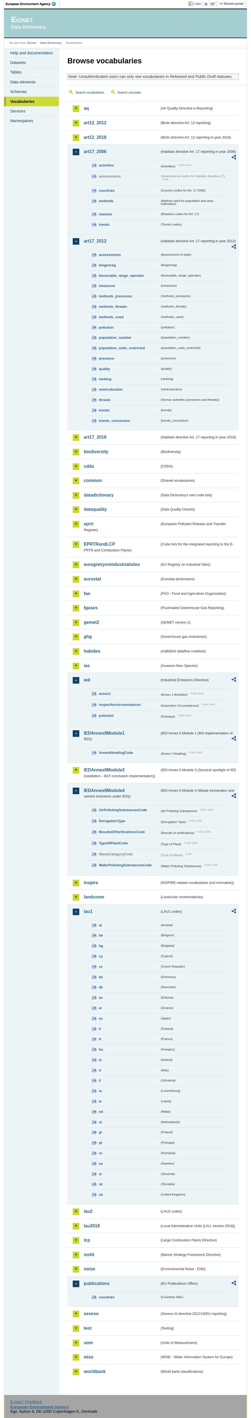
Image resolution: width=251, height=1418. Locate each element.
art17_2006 (95, 151)
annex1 (105, 694)
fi (100, 1029)
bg (101, 946)
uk (101, 1195)
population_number (115, 338)
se (101, 1164)
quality (104, 369)
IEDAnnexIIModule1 (104, 733)
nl (100, 1122)
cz (101, 967)
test (87, 1328)
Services (17, 111)
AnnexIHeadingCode (116, 753)
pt (100, 1143)
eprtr (89, 523)
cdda (89, 466)
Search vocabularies (89, 92)
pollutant (106, 716)
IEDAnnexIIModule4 (104, 790)
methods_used (111, 317)
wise (88, 1357)
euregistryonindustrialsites (112, 564)
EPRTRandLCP (99, 544)
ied (87, 680)
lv (100, 1101)
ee (101, 998)
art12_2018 (95, 137)
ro (100, 1153)
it (100, 1070)
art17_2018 (95, 437)
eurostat (92, 579)
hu (101, 1049)
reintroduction (110, 389)
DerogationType (112, 821)
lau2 (88, 1211)
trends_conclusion (114, 421)
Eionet (31, 42)
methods (106, 201)
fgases (91, 607)
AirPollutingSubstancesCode (123, 810)
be (101, 935)
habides (92, 651)
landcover (94, 897)
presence (106, 358)
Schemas (18, 91)
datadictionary (98, 495)
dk (101, 987)
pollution (106, 327)
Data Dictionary (51, 42)
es (101, 1018)
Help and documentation (31, 53)
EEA (32, 4)
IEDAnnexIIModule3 (104, 770)
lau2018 (92, 1226)
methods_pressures (115, 296)
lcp (87, 1240)
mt (101, 1112)
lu (100, 1091)
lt (100, 1080)
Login (197, 3)
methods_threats (113, 307)
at (100, 925)
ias (87, 665)
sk (101, 1184)
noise (89, 1269)
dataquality (95, 509)
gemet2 (91, 622)
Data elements (23, 82)
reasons (105, 214)
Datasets (18, 62)
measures (107, 286)
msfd (89, 1254)
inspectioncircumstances (120, 705)
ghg (88, 636)
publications (96, 1283)
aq (86, 108)
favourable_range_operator (121, 276)
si (100, 1174)
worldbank (95, 1371)
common (93, 480)
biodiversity (96, 451)
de (101, 977)
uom (88, 1342)
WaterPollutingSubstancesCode (125, 865)
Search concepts (129, 92)
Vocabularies (22, 101)
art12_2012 (95, 122)
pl (100, 1132)
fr (100, 1039)
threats (104, 400)
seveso (91, 1313)
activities (106, 165)
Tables (16, 72)
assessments (110, 255)
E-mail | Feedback (26, 1402)
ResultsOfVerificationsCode (122, 832)
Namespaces (21, 121)
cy (101, 956)
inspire (91, 882)
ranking (105, 379)
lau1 (88, 911)
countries (107, 190)
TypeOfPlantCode (113, 843)
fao (87, 593)
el (100, 1008)
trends (104, 224)
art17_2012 (95, 241)
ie (100, 1060)
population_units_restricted (122, 348)
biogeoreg (107, 265)
